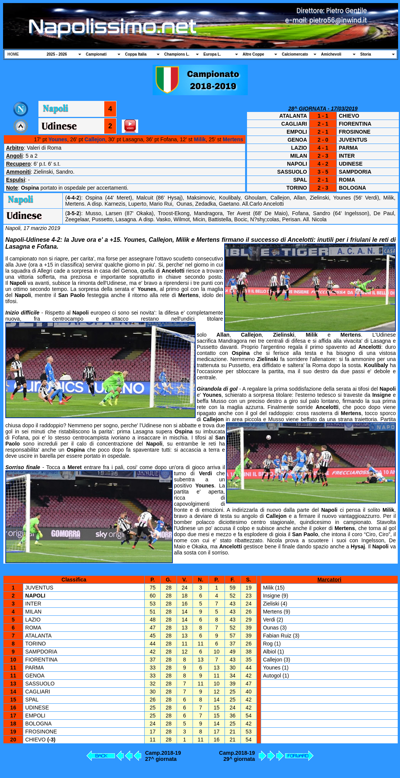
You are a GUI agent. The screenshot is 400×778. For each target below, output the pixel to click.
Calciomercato (295, 54)
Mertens (233, 139)
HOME (13, 54)
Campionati (96, 54)
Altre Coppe (254, 54)
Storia (365, 54)
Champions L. (177, 54)
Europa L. (212, 54)
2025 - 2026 (57, 54)
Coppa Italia (136, 54)
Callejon (94, 139)
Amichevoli (331, 54)
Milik (200, 139)
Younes (57, 139)
